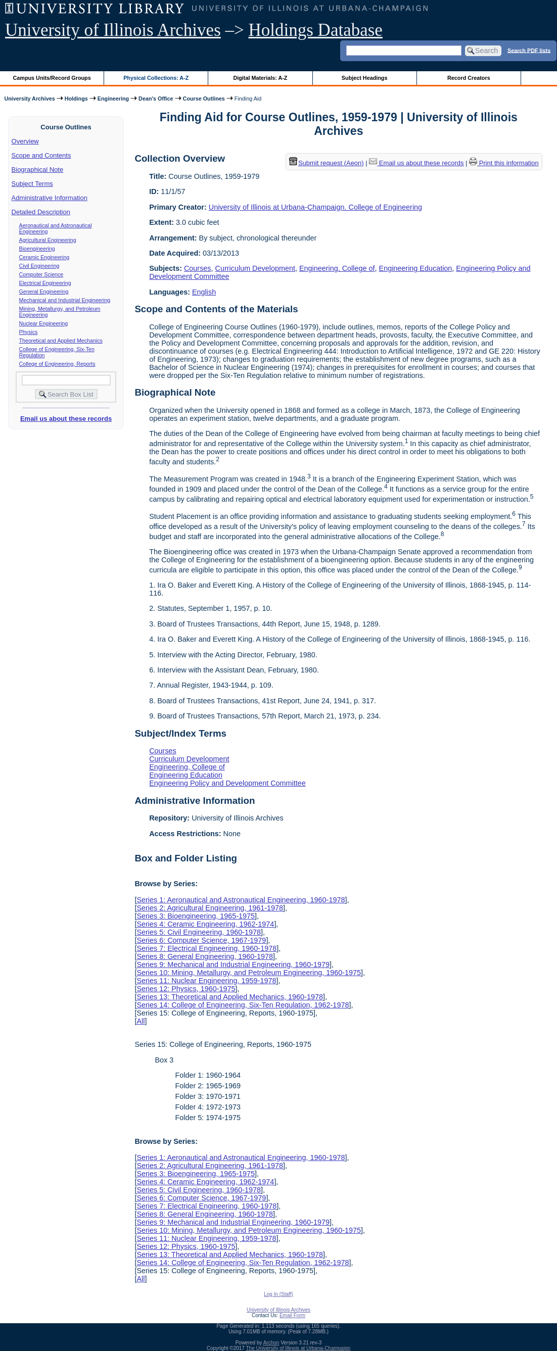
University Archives (29, 98)
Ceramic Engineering (44, 257)
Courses (197, 268)
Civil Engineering (39, 266)
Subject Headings (365, 78)
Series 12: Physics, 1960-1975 (185, 989)
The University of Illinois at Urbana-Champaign (298, 1348)
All (140, 1021)
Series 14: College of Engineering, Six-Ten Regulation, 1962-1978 (242, 1005)
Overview (25, 141)
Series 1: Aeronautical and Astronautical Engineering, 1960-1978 (240, 900)
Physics (28, 332)
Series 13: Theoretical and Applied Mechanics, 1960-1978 (229, 997)
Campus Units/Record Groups (52, 78)
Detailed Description (41, 212)
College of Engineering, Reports (57, 364)
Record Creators (468, 78)
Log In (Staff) (278, 1294)
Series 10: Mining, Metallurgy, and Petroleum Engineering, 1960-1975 (248, 973)
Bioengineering (37, 249)
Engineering (113, 98)
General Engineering (44, 291)
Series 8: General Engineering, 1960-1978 (204, 956)
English (204, 292)
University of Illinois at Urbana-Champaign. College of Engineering (315, 207)
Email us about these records (66, 418)
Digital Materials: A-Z (260, 78)
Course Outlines (204, 98)
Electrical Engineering (45, 283)
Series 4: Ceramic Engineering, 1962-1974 (205, 924)
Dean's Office (155, 98)
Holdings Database (316, 30)
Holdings (76, 98)
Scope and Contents (41, 155)
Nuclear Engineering (43, 323)
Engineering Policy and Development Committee (227, 783)
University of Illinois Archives (113, 30)
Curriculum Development (255, 268)
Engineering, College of (337, 268)
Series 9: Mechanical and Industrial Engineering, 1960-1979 (233, 964)
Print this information (504, 163)
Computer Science (41, 274)
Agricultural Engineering (47, 240)
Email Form (292, 1315)
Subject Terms (32, 183)
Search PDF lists (528, 50)
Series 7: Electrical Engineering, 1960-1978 (206, 948)
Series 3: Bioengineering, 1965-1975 (195, 916)
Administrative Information (49, 198)
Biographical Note (38, 169)
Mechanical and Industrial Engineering (65, 300)
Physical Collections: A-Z (156, 78)
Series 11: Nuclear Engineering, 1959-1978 (206, 981)
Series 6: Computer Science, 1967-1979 (201, 940)
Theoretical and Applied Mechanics (61, 340)
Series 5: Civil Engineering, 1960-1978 (198, 932)
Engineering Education (415, 268)
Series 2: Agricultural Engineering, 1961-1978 (209, 908)
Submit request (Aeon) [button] (326, 163)
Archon (271, 1342)
